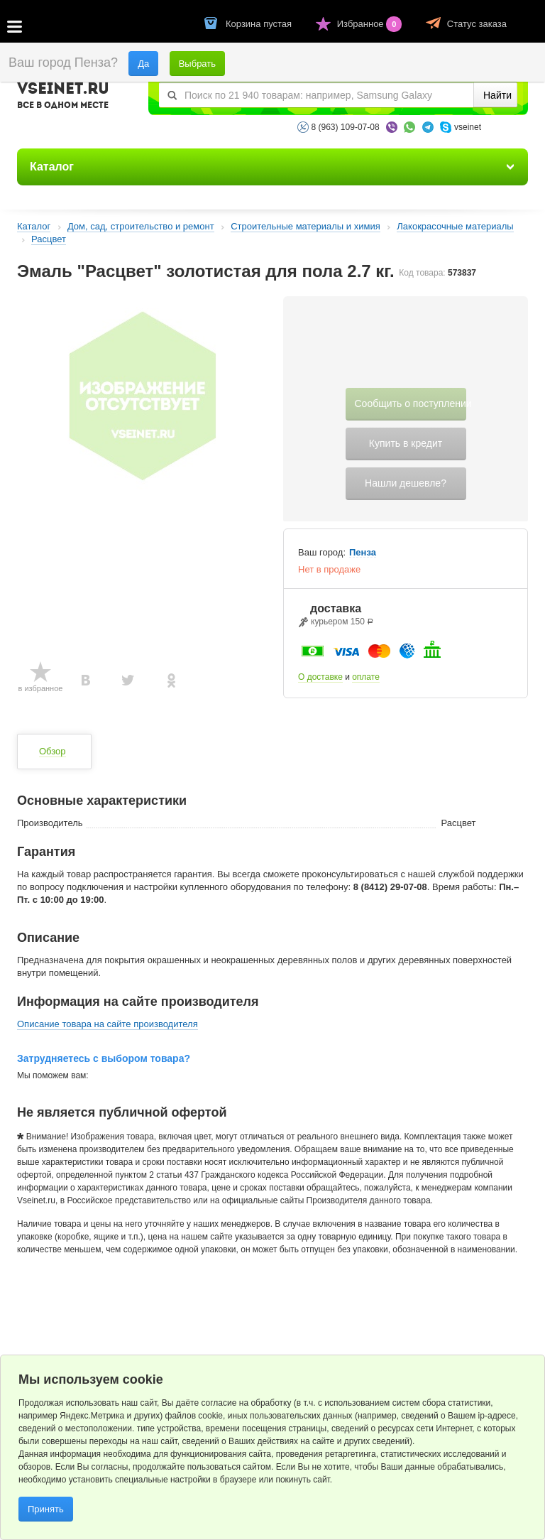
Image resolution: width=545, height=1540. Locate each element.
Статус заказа (477, 23)
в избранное (40, 688)
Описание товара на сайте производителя (107, 1024)
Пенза (362, 553)
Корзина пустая (260, 23)
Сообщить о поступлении (410, 403)
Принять (46, 1509)
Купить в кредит (405, 443)
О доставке (320, 677)
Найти (497, 95)
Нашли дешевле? (405, 483)
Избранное (370, 24)
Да (143, 63)
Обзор (52, 751)
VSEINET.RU (63, 97)
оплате (366, 677)
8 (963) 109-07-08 (346, 127)
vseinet (467, 127)
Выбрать (197, 63)
